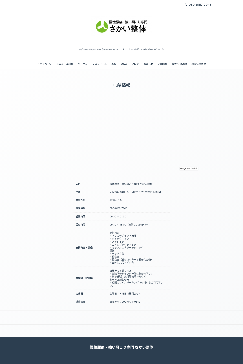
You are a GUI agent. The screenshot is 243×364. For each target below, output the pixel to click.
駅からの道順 (179, 63)
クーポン (83, 63)
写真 (113, 63)
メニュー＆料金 (64, 63)
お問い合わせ (198, 63)
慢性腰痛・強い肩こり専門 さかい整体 (121, 347)
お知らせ (148, 63)
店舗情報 (163, 63)
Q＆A (124, 63)
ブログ (135, 63)
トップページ (44, 63)
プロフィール (99, 63)
